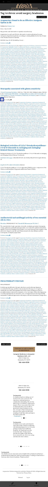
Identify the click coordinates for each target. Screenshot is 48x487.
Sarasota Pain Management (23, 77)
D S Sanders (18, 95)
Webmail (20, 477)
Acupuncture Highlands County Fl (10, 47)
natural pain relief (27, 67)
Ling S (2, 165)
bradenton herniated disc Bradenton (26, 57)
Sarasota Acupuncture (39, 74)
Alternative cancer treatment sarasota (13, 51)
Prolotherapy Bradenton (15, 72)
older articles (6, 17)
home (6, 45)
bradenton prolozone (22, 58)
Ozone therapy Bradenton (6, 68)
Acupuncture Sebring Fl (19, 48)
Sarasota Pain (13, 77)
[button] (2, 99)
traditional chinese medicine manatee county (17, 210)
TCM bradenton (31, 78)
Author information (14, 165)
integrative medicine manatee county (21, 64)
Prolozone (2, 74)
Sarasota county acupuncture (7, 75)
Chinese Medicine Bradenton (35, 58)
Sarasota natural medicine (33, 75)
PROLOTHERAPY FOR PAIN (12, 281)
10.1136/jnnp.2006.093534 (11, 94)
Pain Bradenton (14, 70)
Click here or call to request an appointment (24, 349)
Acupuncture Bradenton (28, 45)
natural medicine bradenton (15, 67)
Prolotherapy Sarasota (27, 72)
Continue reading (5, 43)
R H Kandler (40, 94)
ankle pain (27, 55)
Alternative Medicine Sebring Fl (16, 55)
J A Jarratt (12, 95)
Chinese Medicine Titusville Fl (17, 60)
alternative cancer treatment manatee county (31, 106)
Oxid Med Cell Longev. (6, 158)
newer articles (42, 17)
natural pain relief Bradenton (39, 67)
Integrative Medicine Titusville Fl (25, 65)
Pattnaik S (21, 223)
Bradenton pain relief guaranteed (8, 58)
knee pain (35, 65)
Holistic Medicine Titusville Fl (13, 62)
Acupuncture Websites (8, 471)
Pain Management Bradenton (26, 70)
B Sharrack (25, 95)
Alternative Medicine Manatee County (25, 54)
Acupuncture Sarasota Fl (6, 48)
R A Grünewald (33, 94)
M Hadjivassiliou (23, 94)
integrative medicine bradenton (29, 62)
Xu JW (6, 165)
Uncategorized (12, 45)
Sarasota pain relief (35, 77)
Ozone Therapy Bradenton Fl (21, 68)
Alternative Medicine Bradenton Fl (28, 52)
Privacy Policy (27, 473)
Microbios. (3, 223)
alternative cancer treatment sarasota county (34, 51)
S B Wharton (32, 95)
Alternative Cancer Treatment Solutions (10, 52)
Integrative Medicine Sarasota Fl (39, 64)
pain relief (4, 71)
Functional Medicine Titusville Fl (35, 60)
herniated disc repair (17, 61)
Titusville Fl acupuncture (6, 80)
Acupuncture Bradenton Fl (38, 102)
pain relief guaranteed (12, 71)
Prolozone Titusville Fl (28, 74)
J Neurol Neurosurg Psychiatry (8, 92)
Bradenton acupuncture (11, 57)
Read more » (17, 416)
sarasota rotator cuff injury (19, 78)
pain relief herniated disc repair (26, 71)
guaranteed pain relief (5, 61)
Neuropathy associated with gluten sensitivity (20, 89)
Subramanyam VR (29, 223)
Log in (28, 477)
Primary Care (11, 26)
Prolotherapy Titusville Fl (39, 72)
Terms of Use (20, 473)
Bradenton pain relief (41, 57)
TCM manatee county (40, 78)
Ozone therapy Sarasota (34, 68)
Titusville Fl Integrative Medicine (21, 80)
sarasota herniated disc (21, 75)
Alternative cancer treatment (38, 105)
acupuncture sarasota (35, 47)
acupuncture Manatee (24, 47)
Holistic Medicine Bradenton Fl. (30, 61)
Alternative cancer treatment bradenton (15, 50)
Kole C (36, 223)
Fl (25, 60)
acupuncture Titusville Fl (31, 48)
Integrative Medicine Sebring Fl (8, 65)
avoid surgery (33, 55)
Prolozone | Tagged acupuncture (14, 74)
